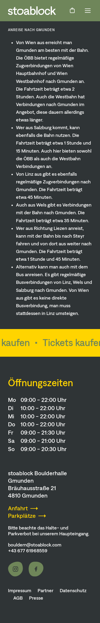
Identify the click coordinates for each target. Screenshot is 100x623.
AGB (18, 598)
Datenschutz (73, 590)
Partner (45, 590)
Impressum (19, 590)
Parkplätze (22, 515)
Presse (36, 598)
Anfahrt (18, 508)
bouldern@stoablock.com (34, 545)
